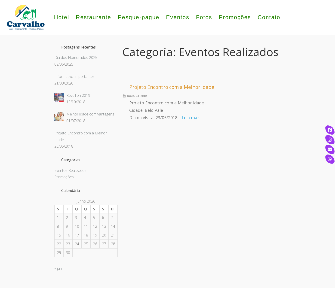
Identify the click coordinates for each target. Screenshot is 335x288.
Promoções (235, 17)
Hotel (61, 17)
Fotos (204, 17)
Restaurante (93, 17)
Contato (269, 17)
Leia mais (191, 117)
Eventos (177, 17)
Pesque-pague (139, 17)
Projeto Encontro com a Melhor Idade (171, 87)
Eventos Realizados (70, 170)
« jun (58, 268)
